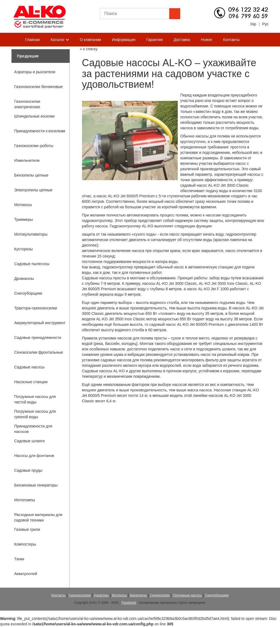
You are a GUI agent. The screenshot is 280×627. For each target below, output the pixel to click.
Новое (206, 39)
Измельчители (27, 160)
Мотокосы (23, 205)
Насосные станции (31, 382)
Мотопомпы (24, 500)
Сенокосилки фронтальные (38, 352)
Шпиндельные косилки (34, 116)
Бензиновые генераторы (36, 485)
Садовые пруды (28, 470)
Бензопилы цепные (31, 175)
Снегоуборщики (28, 293)
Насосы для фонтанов (34, 455)
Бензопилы (138, 595)
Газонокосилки (80, 595)
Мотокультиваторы (31, 234)
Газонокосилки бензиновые (38, 86)
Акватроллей (25, 574)
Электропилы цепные (33, 190)
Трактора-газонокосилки (35, 308)
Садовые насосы (29, 367)
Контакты (231, 39)
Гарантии (154, 39)
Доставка (182, 39)
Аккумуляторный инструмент (39, 323)
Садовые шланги (29, 441)
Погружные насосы (187, 595)
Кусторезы (23, 249)
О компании (90, 39)
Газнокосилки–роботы (33, 145)
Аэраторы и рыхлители (34, 72)
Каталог (60, 39)
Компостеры (25, 544)
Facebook (129, 603)
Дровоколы (24, 278)
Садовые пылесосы (31, 264)
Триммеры (23, 219)
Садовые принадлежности (37, 337)
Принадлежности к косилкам (39, 131)
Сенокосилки (160, 595)
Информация (123, 39)
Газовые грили (27, 529)
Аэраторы (101, 595)
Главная (32, 39)
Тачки (19, 559)
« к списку (88, 49)
